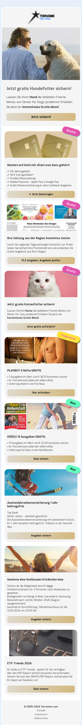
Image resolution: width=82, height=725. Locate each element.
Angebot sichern (41, 535)
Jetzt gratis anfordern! (41, 326)
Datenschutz (41, 718)
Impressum (41, 714)
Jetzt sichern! (41, 117)
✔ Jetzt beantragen (41, 194)
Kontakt (41, 710)
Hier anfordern (41, 392)
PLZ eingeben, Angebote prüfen (41, 260)
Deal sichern (41, 459)
